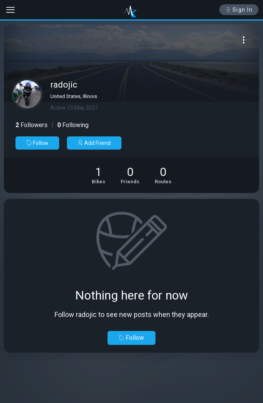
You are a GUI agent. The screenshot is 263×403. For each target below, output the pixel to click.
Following (73, 125)
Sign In (239, 10)
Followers (31, 125)
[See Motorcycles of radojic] (98, 175)
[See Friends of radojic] (130, 175)
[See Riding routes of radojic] (163, 175)
